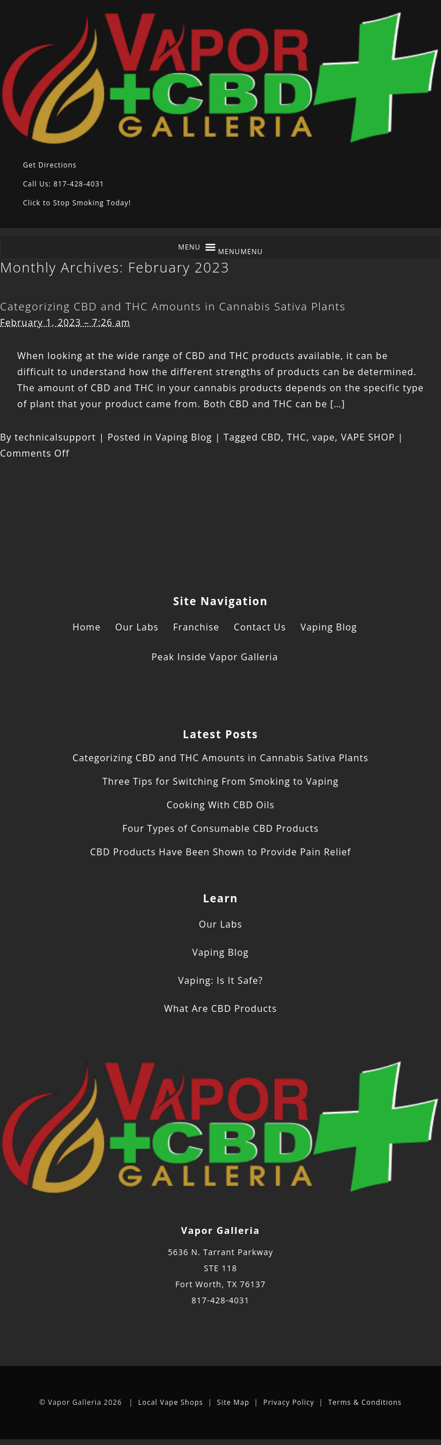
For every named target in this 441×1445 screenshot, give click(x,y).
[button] (240, 251)
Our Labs (137, 627)
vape (323, 437)
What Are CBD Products (220, 1008)
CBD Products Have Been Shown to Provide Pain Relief (220, 852)
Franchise (196, 627)
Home (86, 627)
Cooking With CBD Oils (220, 805)
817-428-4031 (220, 1300)
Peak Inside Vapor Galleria (215, 657)
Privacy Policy (288, 1402)
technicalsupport (55, 437)
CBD (271, 437)
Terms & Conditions (364, 1402)
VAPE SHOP (368, 437)
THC (297, 437)
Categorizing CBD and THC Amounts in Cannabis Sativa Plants (173, 306)
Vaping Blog (184, 437)
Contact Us (260, 627)
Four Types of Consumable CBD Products (220, 828)
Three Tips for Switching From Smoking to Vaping (220, 781)
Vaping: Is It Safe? (220, 980)
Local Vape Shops (170, 1402)
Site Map (233, 1402)
